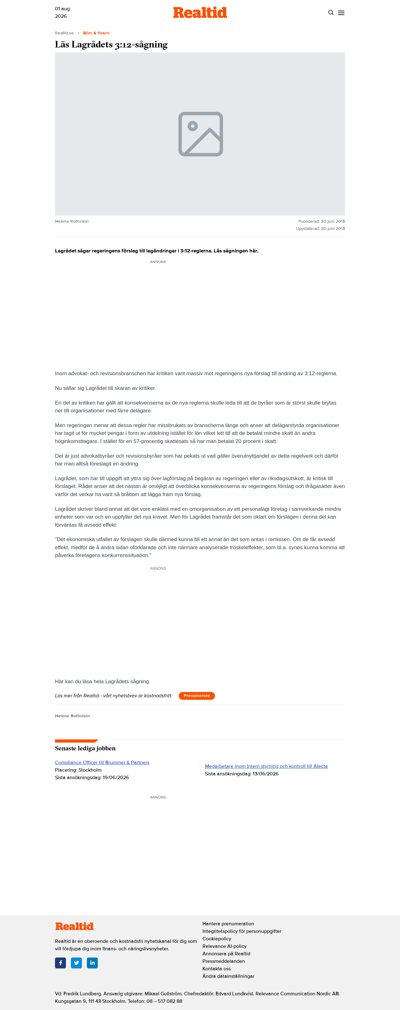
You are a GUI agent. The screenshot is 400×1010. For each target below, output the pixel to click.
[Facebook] (60, 963)
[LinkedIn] (92, 963)
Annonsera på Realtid (226, 954)
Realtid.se (64, 33)
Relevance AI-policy (224, 946)
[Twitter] (76, 963)
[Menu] (341, 13)
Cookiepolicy (216, 939)
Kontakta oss (216, 969)
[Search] (331, 13)
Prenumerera (197, 695)
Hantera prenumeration (228, 924)
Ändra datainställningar (228, 976)
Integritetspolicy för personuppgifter (241, 931)
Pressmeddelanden (223, 961)
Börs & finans (96, 33)
